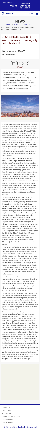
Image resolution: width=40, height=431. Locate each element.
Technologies (26, 24)
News (16, 24)
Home (8, 24)
